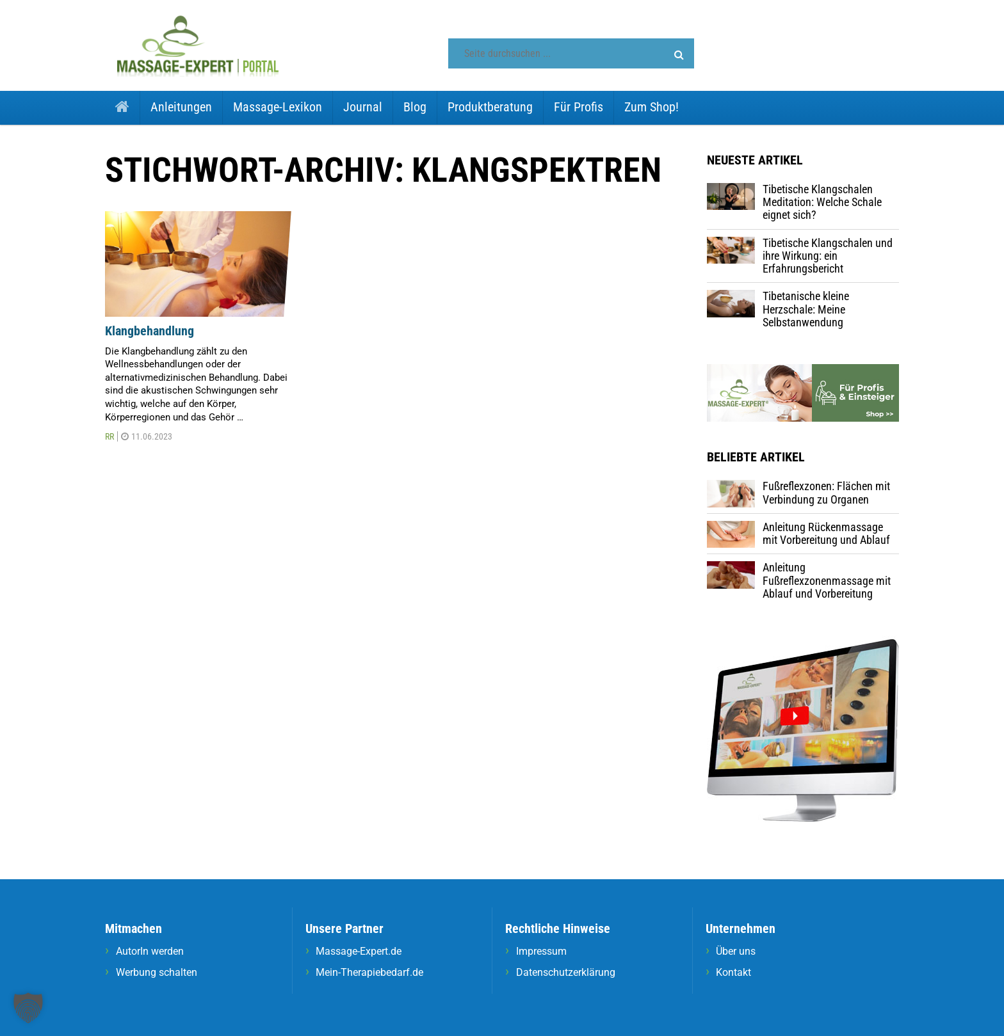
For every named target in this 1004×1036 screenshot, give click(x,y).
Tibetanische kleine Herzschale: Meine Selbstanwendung (806, 309)
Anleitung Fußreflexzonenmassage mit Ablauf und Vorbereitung (827, 580)
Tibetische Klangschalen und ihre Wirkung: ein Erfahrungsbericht (828, 256)
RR (109, 436)
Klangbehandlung (149, 331)
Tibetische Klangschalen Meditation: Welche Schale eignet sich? (822, 202)
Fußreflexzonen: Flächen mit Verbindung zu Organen (826, 492)
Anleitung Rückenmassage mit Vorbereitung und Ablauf (826, 533)
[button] (679, 55)
